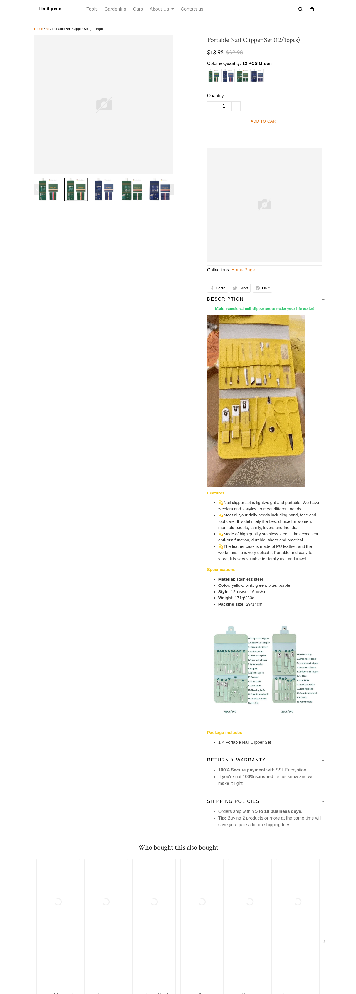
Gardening (115, 9)
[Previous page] (37, 189)
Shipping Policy (156, 870)
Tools (92, 9)
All (47, 29)
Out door (117, 947)
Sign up (306, 931)
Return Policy (195, 919)
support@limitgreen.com (58, 915)
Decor (114, 919)
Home (38, 29)
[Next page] (171, 189)
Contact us (192, 9)
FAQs (188, 928)
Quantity (215, 95)
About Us (162, 9)
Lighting (116, 938)
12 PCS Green (257, 63)
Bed (112, 928)
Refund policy (120, 870)
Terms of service (50, 870)
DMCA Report (223, 969)
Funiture (116, 909)
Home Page (243, 270)
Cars (138, 9)
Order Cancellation (230, 870)
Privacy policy (86, 870)
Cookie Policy (268, 870)
